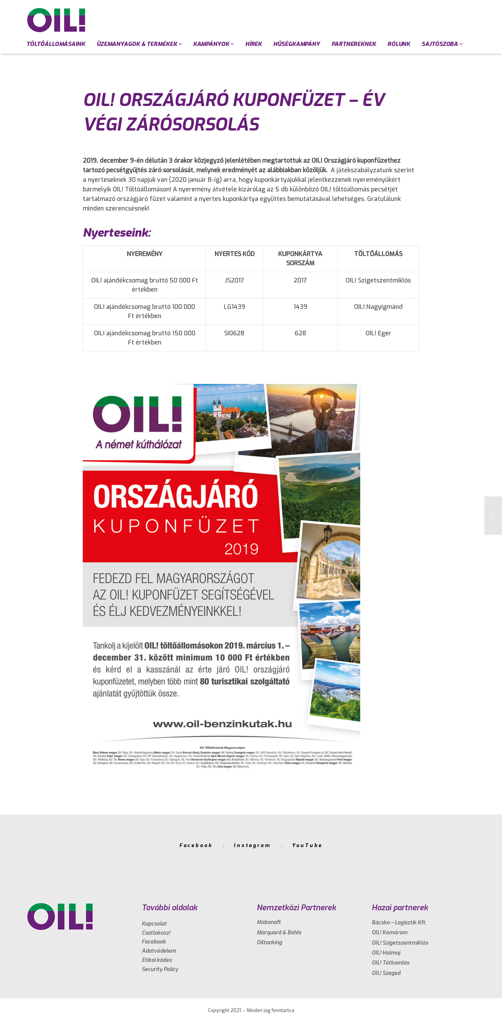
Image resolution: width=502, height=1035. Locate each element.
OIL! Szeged (386, 973)
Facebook (196, 845)
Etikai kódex (157, 960)
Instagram (252, 845)
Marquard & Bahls (279, 932)
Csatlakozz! (156, 933)
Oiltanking (269, 942)
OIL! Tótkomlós (390, 962)
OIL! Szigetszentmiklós (400, 943)
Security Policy (160, 969)
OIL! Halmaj (386, 953)
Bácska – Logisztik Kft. (399, 922)
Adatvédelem (159, 951)
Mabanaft (269, 922)
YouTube (307, 845)
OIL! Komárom (389, 932)
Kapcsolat (154, 923)
